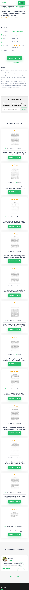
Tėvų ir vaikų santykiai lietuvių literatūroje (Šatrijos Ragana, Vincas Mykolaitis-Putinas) (14, 401)
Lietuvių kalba (11, 6)
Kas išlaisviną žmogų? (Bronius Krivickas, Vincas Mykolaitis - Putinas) (14, 229)
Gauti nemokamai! (14, 70)
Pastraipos (18, 534)
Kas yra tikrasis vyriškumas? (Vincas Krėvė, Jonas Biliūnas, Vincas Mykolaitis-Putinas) (15, 505)
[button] (10, 585)
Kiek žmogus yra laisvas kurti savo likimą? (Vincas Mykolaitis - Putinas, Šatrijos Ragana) (14, 298)
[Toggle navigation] (27, 3)
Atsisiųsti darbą (14, 66)
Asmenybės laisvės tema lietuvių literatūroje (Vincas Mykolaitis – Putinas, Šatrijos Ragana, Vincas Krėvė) (14, 195)
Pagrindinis (3, 6)
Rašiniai (21, 39)
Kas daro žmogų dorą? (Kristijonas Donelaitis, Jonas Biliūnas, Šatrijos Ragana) (14, 264)
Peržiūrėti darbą (14, 165)
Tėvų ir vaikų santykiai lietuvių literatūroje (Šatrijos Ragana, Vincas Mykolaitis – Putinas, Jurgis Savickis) (15, 470)
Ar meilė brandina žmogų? (14, 539)
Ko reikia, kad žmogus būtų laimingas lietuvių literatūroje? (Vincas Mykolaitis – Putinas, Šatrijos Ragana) (14, 333)
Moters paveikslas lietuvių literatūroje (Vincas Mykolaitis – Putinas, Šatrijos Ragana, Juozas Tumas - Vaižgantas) (14, 436)
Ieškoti (24, 117)
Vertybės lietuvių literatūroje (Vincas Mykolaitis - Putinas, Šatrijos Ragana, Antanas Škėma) (14, 367)
